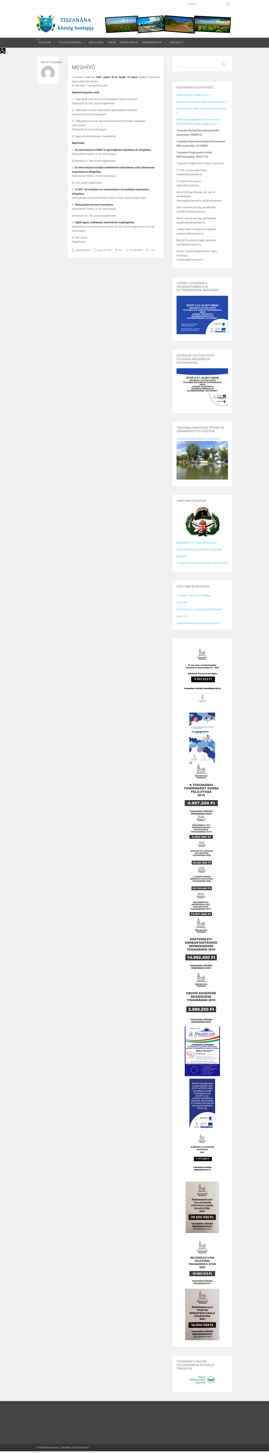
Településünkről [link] (70, 42)
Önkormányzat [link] (152, 42)
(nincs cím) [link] (182, 602)
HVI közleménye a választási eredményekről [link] (200, 609)
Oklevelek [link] (181, 556)
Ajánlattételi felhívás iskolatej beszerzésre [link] (198, 623)
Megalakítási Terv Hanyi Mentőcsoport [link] (197, 542)
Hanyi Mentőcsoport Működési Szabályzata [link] (199, 549)
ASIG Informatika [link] (80, 1447)
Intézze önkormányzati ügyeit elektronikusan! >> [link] (202, 101)
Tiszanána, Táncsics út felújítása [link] (193, 595)
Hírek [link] (152, 250)
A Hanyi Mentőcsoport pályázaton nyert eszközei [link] (202, 563)
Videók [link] (111, 42)
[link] (2, 50)
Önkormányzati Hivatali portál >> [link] (194, 95)
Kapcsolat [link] (177, 42)
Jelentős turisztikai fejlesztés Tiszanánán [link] (198, 438)
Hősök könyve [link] (129, 42)
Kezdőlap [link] (45, 42)
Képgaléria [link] (96, 42)
